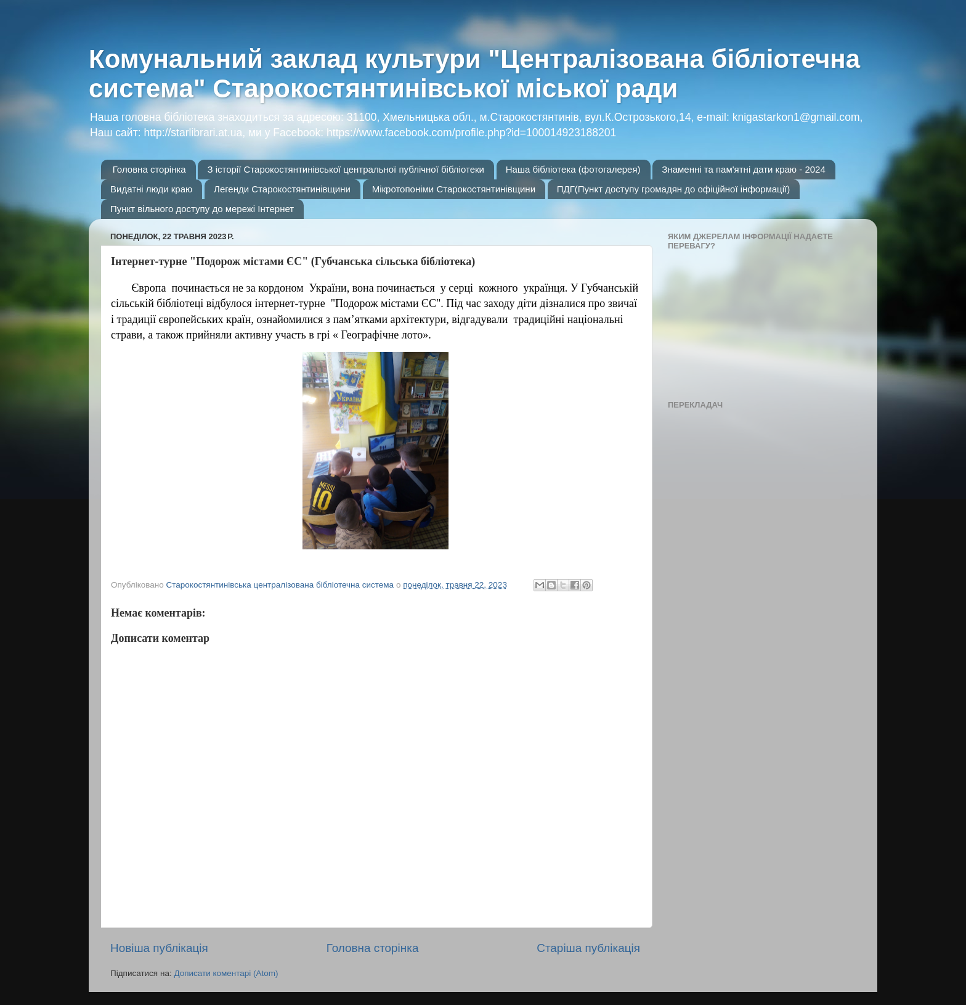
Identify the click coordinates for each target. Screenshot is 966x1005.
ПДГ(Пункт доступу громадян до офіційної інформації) (673, 189)
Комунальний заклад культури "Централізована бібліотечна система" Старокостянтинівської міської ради (474, 73)
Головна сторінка (149, 169)
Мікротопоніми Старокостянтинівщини (453, 189)
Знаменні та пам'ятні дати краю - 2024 (743, 169)
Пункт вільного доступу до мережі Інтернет (202, 208)
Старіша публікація (588, 947)
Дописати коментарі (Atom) (226, 973)
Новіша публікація (159, 947)
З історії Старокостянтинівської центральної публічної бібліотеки (345, 169)
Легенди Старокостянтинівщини (282, 189)
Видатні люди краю (151, 189)
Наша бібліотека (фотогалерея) (573, 169)
